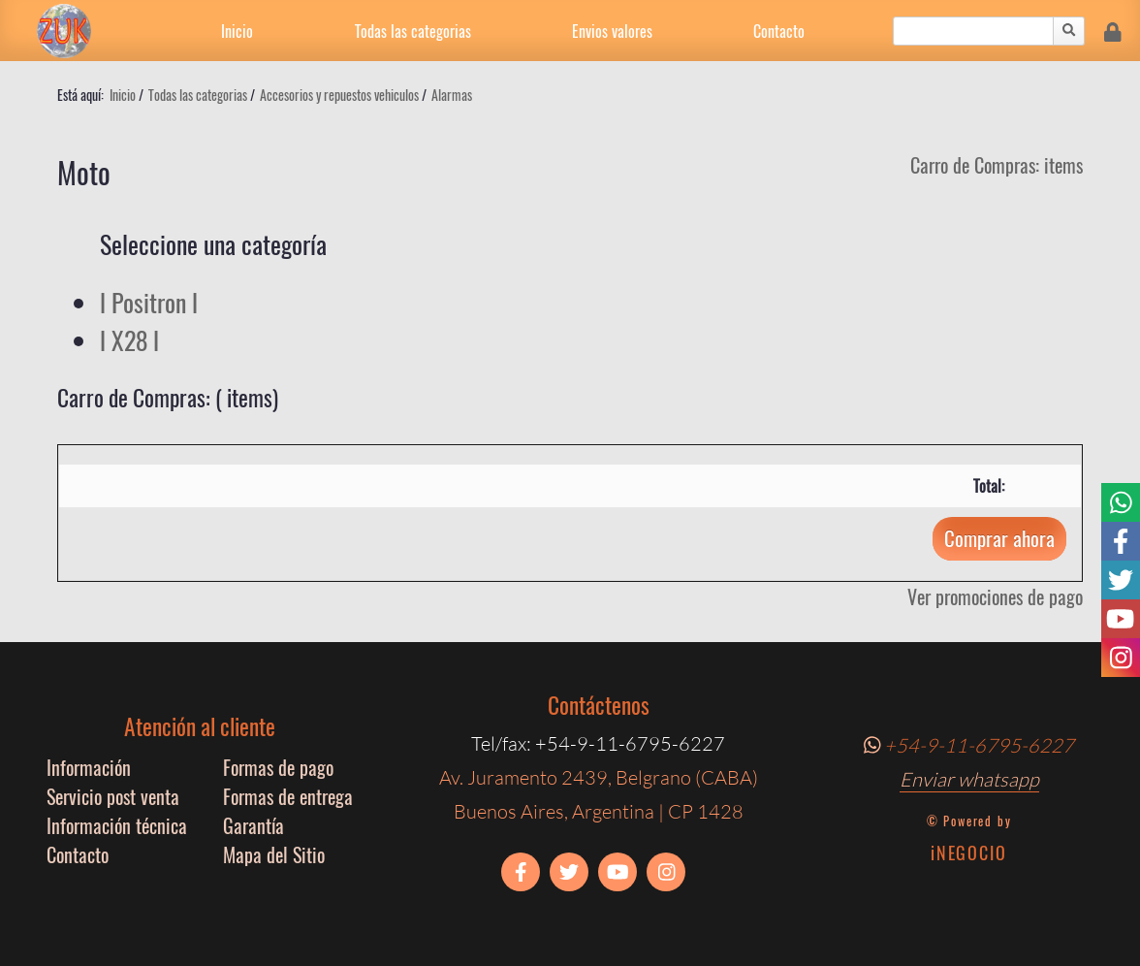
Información (89, 767)
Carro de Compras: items (996, 164)
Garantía (253, 825)
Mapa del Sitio (274, 854)
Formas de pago (278, 767)
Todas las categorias (413, 31)
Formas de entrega (288, 796)
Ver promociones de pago (995, 596)
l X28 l (129, 340)
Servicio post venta (113, 796)
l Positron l (149, 302)
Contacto (779, 31)
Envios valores (612, 31)
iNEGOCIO (968, 852)
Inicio (237, 31)
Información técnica (117, 825)
